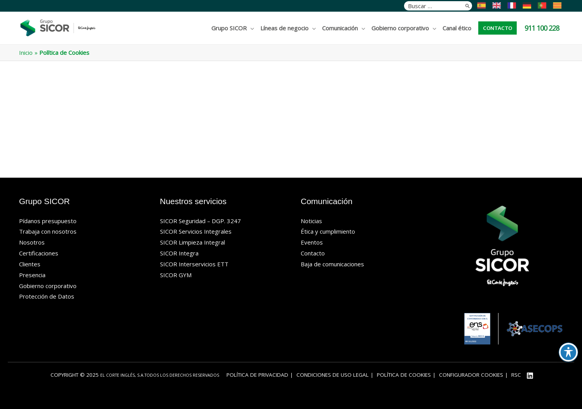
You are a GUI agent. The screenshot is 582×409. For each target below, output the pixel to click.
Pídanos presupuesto (48, 221)
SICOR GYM (176, 275)
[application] (250, 28)
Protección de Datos (46, 296)
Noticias (311, 221)
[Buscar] (467, 5)
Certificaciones (38, 253)
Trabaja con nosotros (48, 231)
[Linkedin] (529, 375)
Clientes (29, 264)
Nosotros (32, 242)
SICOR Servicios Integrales (196, 231)
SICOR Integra (179, 253)
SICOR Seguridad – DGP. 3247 (200, 221)
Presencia (32, 275)
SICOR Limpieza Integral (192, 242)
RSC (516, 374)
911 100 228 (541, 28)
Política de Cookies (404, 374)
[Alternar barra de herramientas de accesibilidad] (568, 352)
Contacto (313, 253)
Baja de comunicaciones (332, 264)
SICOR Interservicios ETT (194, 264)
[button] (497, 28)
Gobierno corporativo (48, 286)
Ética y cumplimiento (328, 231)
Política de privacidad (257, 374)
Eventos (312, 242)
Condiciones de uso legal (332, 374)
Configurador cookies (471, 374)
